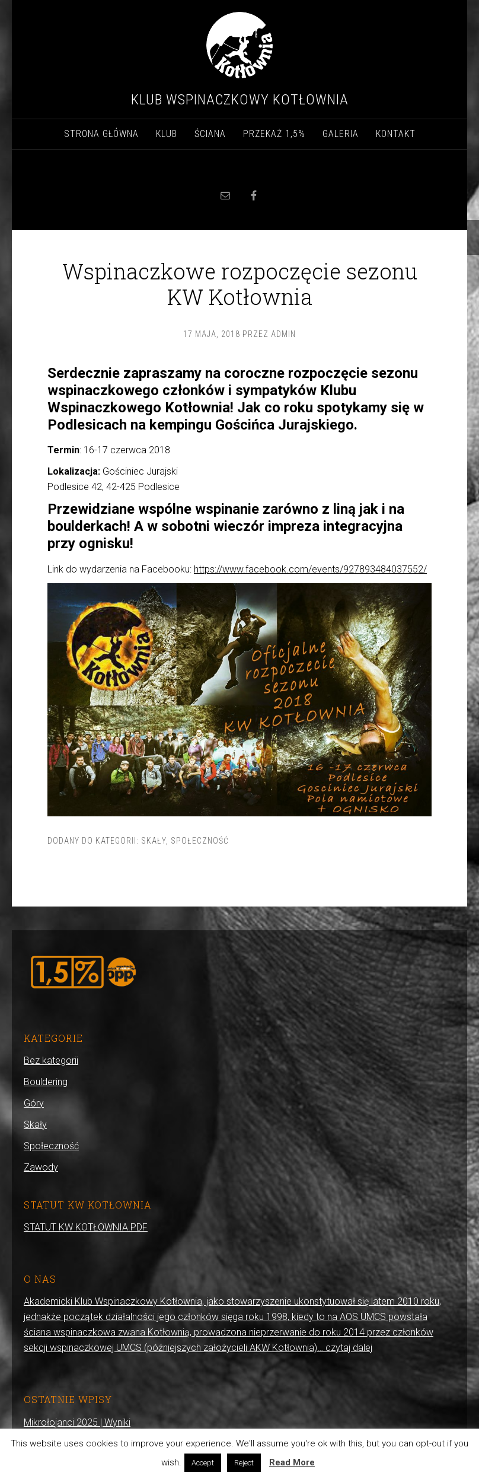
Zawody (41, 1167)
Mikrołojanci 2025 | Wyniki (77, 1422)
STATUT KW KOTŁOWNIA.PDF (86, 1227)
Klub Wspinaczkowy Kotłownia (240, 99)
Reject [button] (244, 1462)
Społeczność (200, 840)
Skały (153, 840)
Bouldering (46, 1081)
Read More (292, 1462)
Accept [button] (202, 1462)
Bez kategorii (51, 1060)
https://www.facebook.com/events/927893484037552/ (310, 569)
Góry (34, 1103)
